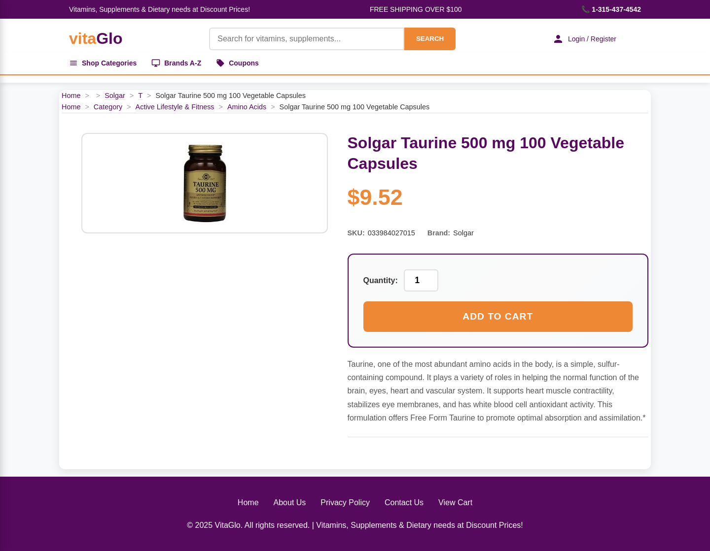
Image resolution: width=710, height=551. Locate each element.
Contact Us (404, 502)
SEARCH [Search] (430, 38)
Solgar (115, 95)
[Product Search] (306, 39)
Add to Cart (497, 316)
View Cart (455, 502)
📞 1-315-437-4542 (611, 9)
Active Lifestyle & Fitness (175, 107)
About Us (290, 502)
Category (108, 107)
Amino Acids (246, 107)
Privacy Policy (345, 502)
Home (71, 95)
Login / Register (584, 39)
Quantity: (380, 280)
